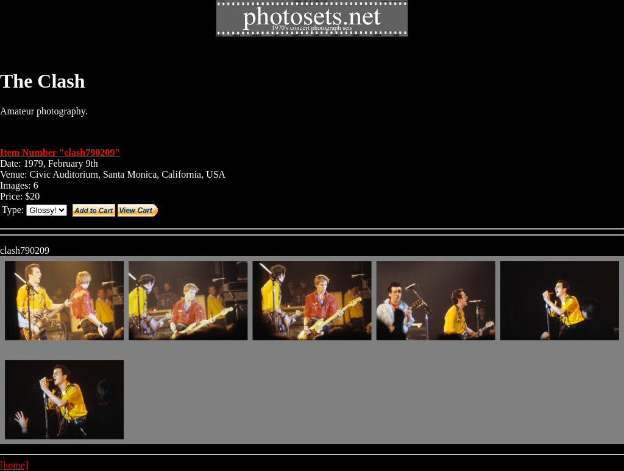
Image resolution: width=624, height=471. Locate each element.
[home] (14, 465)
